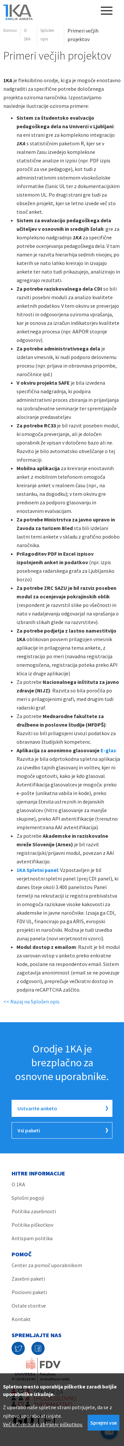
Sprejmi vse (103, 1422)
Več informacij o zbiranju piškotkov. (43, 1424)
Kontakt (21, 1319)
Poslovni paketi (29, 1292)
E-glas (108, 750)
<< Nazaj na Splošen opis (31, 1001)
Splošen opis (47, 35)
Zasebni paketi (28, 1278)
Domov (10, 30)
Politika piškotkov (32, 1224)
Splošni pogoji (28, 1197)
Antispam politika (32, 1238)
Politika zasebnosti (34, 1211)
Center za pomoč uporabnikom (47, 1265)
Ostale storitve (29, 1305)
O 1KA (27, 35)
